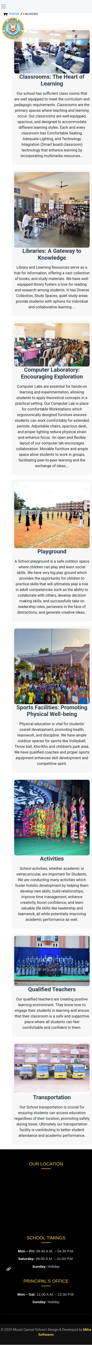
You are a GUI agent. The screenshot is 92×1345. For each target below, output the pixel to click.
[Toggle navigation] (3, 6)
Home (14, 13)
